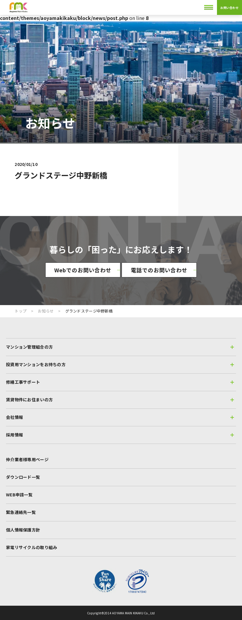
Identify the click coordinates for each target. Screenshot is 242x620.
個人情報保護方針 (23, 530)
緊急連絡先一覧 (21, 512)
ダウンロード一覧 (23, 477)
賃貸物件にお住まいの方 (120, 400)
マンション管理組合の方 (120, 347)
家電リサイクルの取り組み (31, 547)
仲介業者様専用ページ (27, 459)
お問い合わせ (229, 7)
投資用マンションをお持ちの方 (120, 364)
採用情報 (120, 435)
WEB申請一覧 (19, 495)
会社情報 (120, 417)
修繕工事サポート (120, 382)
